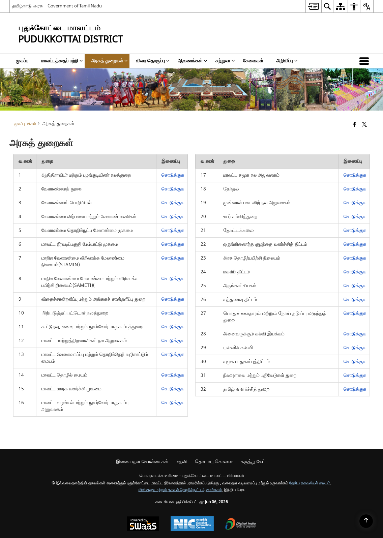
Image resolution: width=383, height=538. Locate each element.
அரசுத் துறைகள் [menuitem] (109, 60)
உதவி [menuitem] (182, 461)
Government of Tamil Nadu (75, 6)
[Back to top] (366, 521)
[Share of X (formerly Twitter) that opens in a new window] (364, 125)
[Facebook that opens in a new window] (354, 125)
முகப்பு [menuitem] (22, 60)
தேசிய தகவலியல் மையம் (309, 483)
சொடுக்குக (172, 175)
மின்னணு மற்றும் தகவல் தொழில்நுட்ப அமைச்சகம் (180, 490)
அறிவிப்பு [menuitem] (287, 60)
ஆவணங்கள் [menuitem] (192, 60)
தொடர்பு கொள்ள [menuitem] (214, 461)
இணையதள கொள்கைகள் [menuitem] (142, 461)
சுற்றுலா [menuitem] (225, 60)
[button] (365, 61)
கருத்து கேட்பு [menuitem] (254, 461)
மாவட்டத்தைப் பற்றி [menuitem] (62, 60)
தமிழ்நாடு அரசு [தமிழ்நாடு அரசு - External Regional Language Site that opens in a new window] (27, 6)
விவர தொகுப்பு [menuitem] (153, 60)
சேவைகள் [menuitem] (253, 60)
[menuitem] (313, 6)
